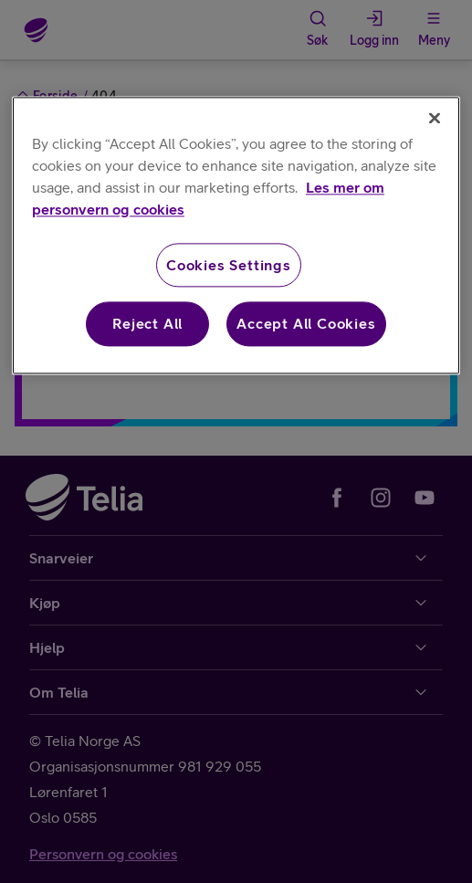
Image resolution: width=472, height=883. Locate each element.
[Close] (434, 118)
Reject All (147, 324)
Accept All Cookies (305, 324)
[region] (236, 235)
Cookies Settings (228, 265)
